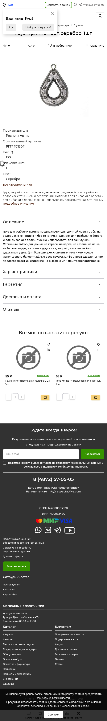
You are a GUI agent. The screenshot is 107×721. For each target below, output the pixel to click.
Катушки (8, 634)
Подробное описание (18, 203)
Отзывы (11, 309)
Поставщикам (11, 584)
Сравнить (97, 45)
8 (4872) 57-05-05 (53, 479)
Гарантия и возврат (66, 654)
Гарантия (13, 284)
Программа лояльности (69, 634)
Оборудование (12, 654)
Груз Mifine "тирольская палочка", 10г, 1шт (78, 382)
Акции (59, 644)
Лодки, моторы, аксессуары (20, 649)
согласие (62, 702)
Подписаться (92, 454)
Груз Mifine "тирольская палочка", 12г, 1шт (27, 382)
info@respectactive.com (64, 491)
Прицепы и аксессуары (17, 674)
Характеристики (20, 271)
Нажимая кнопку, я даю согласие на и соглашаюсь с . (55, 464)
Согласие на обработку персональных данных (17, 549)
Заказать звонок (17, 566)
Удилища (8, 683)
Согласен (53, 714)
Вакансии (8, 589)
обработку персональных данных (78, 462)
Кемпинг (8, 639)
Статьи (59, 664)
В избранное (62, 45)
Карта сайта (10, 594)
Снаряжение (10, 678)
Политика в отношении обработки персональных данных (23, 541)
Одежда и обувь (12, 659)
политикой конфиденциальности (65, 466)
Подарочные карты (66, 639)
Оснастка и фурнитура (16, 664)
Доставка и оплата (22, 297)
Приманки (9, 669)
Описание (13, 222)
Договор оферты (13, 556)
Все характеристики (17, 184)
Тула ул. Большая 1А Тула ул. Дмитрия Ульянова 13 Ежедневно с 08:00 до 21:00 (21, 617)
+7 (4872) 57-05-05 (93, 4)
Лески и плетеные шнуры (18, 644)
